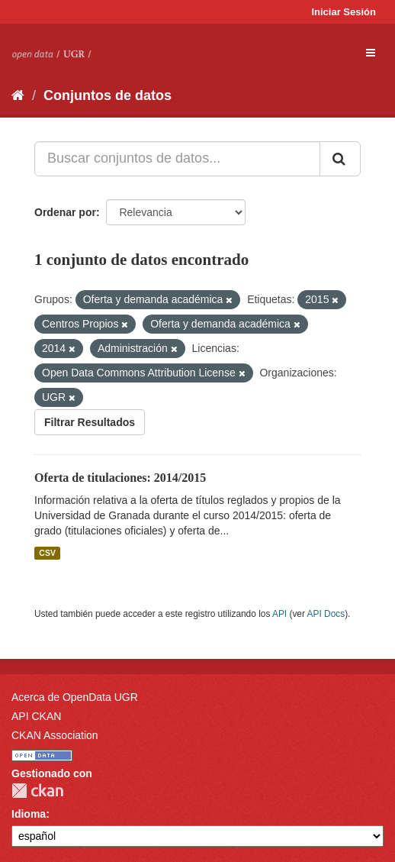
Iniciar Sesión (343, 12)
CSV (47, 552)
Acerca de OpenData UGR (74, 697)
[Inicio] (17, 95)
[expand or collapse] (371, 52)
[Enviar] (340, 158)
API (279, 614)
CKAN (37, 791)
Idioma (28, 814)
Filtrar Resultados (89, 422)
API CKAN (36, 716)
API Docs (326, 614)
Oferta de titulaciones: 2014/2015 (120, 477)
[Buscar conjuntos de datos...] (177, 158)
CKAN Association (54, 735)
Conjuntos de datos (107, 95)
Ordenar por (65, 212)
